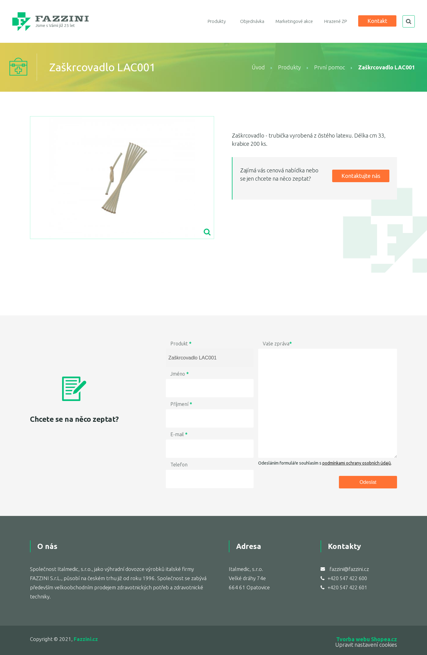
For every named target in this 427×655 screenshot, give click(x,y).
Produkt (180, 343)
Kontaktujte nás (360, 176)
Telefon (179, 464)
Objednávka (252, 21)
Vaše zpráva (277, 343)
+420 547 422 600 (347, 578)
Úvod (258, 67)
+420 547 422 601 (347, 587)
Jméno (179, 374)
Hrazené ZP (335, 21)
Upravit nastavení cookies (366, 645)
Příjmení (181, 404)
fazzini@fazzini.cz (349, 569)
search (409, 21)
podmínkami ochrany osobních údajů (356, 463)
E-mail (179, 434)
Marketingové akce (294, 21)
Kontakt (377, 21)
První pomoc (329, 67)
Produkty (217, 21)
